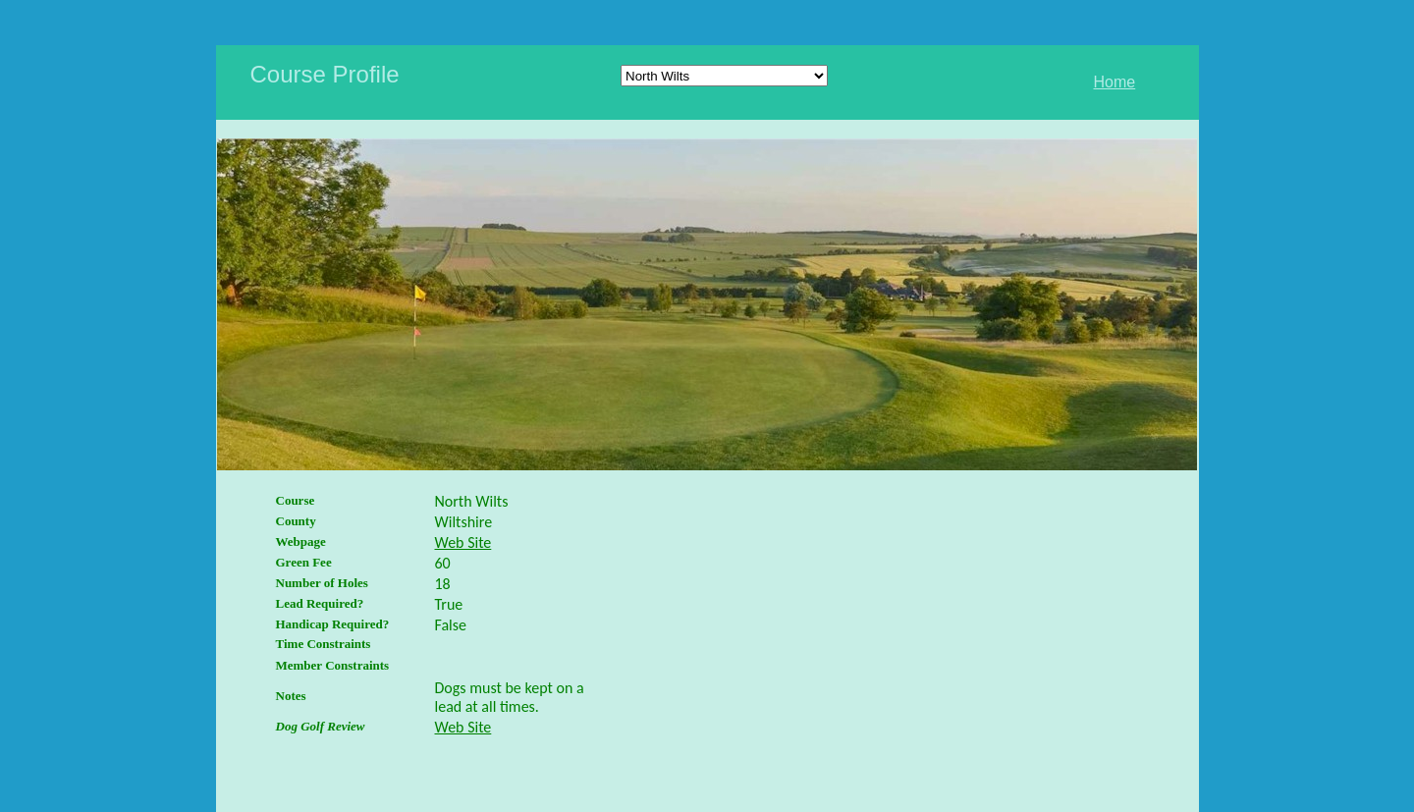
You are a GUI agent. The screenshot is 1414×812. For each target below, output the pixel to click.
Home (1115, 82)
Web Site (463, 542)
